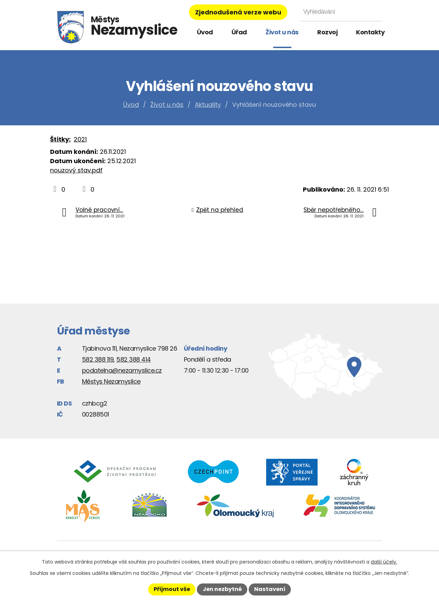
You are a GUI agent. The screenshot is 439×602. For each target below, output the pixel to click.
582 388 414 (133, 359)
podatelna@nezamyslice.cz (122, 370)
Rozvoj (327, 32)
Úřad (239, 32)
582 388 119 (98, 359)
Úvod (205, 32)
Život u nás (282, 32)
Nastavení (269, 589)
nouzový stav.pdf (76, 170)
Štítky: (60, 139)
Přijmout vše (172, 589)
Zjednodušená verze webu (238, 12)
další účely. (384, 561)
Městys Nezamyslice (111, 381)
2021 (80, 139)
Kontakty (370, 32)
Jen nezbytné (222, 589)
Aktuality (208, 104)
